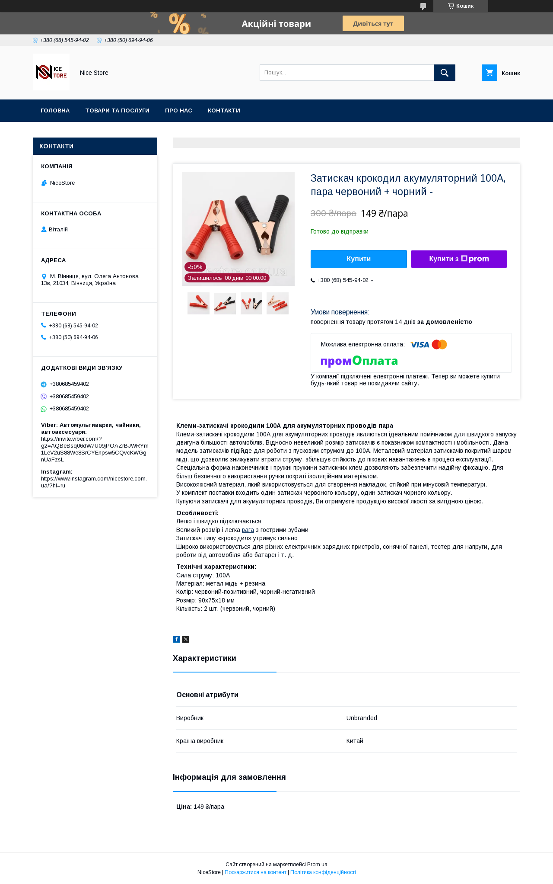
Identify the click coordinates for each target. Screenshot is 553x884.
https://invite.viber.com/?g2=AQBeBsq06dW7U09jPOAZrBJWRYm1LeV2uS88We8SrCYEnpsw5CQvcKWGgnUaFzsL (95, 449)
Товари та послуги (117, 110)
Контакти (224, 110)
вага (248, 529)
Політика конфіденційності (323, 872)
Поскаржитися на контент (255, 872)
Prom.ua (317, 865)
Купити (359, 259)
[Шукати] (444, 72)
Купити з (459, 259)
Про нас (178, 110)
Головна (55, 110)
